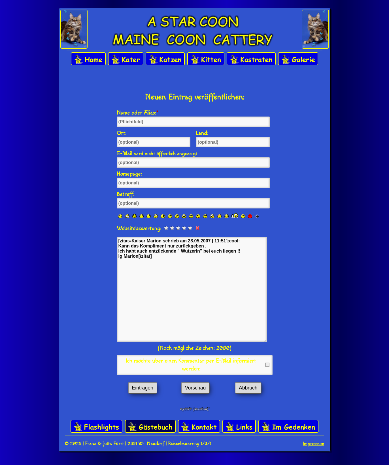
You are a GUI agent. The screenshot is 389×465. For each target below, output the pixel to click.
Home (88, 59)
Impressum (313, 444)
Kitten (205, 59)
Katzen (165, 59)
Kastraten (251, 59)
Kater (125, 59)
